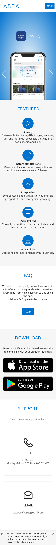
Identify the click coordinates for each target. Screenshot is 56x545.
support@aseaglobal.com (28, 498)
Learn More (28, 542)
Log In (50, 6)
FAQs (28, 312)
